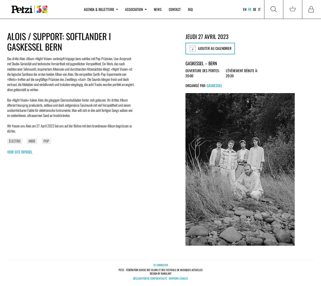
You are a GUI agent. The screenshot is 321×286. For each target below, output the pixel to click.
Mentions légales (178, 278)
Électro (15, 141)
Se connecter (160, 265)
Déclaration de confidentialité (150, 278)
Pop (46, 141)
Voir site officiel (19, 152)
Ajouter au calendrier (210, 48)
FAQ (190, 9)
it (259, 9)
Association (135, 9)
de (254, 9)
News (158, 9)
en (244, 9)
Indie (32, 141)
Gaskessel (214, 85)
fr (249, 9)
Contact (175, 9)
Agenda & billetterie (101, 9)
